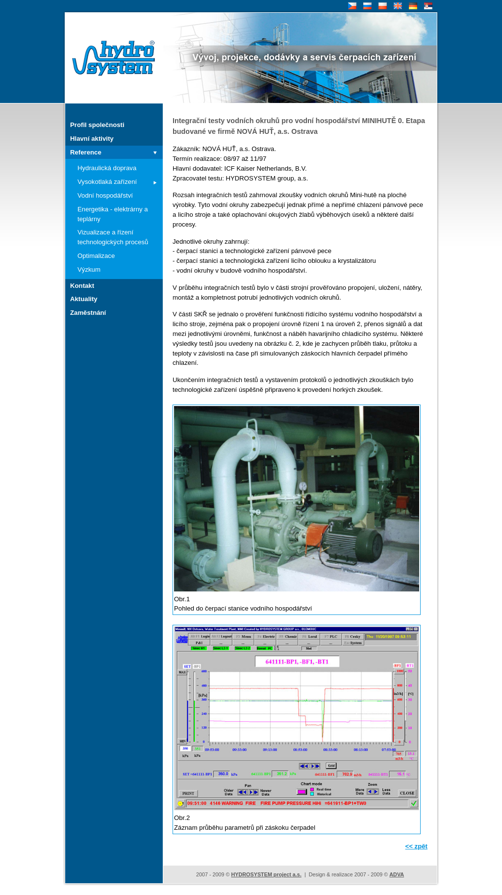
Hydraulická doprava (106, 168)
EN (397, 6)
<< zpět (416, 846)
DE (412, 6)
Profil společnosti (97, 124)
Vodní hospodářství (105, 195)
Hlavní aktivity (92, 138)
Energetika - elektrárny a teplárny (112, 214)
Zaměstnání (88, 312)
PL (381, 6)
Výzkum (88, 269)
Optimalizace (96, 255)
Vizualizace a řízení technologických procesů (112, 237)
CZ (351, 6)
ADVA (396, 874)
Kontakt (82, 285)
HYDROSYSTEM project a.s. (266, 874)
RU (366, 6)
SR (427, 6)
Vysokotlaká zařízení (107, 181)
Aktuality (84, 299)
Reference (85, 152)
